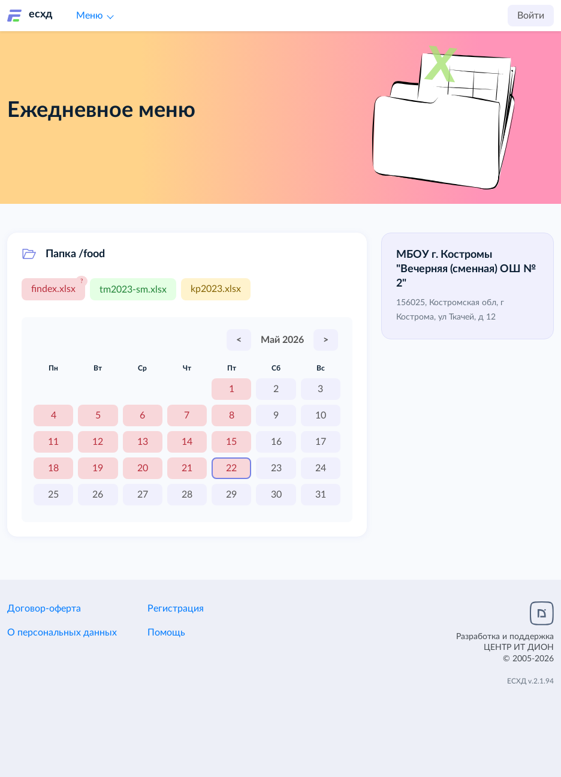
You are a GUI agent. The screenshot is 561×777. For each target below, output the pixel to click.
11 (53, 441)
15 (231, 441)
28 (187, 494)
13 (142, 441)
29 (231, 494)
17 (320, 441)
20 (142, 467)
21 (187, 467)
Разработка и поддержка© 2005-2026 (505, 647)
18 (53, 467)
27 (142, 494)
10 (320, 415)
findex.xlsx (53, 289)
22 (231, 467)
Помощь (166, 632)
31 (320, 494)
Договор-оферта (44, 608)
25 (53, 494)
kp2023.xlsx (216, 289)
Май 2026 (282, 339)
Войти (530, 15)
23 (276, 467)
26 (97, 494)
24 (320, 467)
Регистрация (175, 608)
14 (187, 441)
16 (276, 441)
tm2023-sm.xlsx (133, 289)
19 (97, 467)
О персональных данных (62, 632)
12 (97, 441)
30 (276, 494)
